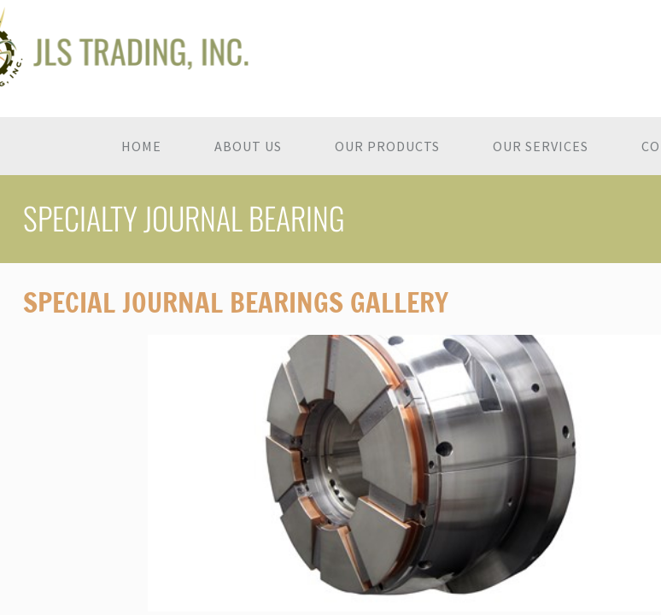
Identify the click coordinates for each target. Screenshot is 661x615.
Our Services (540, 146)
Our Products (387, 146)
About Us (248, 146)
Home (141, 146)
